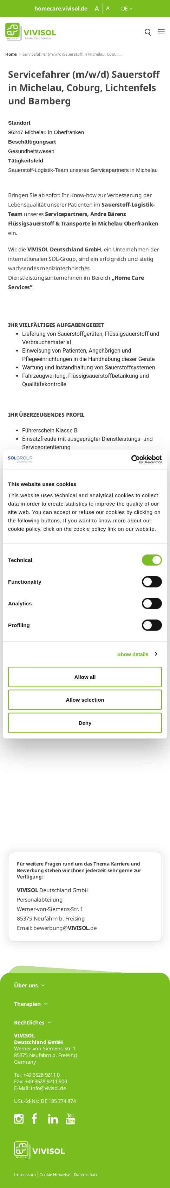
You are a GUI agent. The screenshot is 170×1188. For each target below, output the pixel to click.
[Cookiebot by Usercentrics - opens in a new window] (131, 459)
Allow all (85, 677)
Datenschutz (85, 1174)
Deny (85, 722)
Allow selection (85, 700)
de (127, 8)
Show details (133, 654)
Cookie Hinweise (54, 1174)
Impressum (25, 1174)
